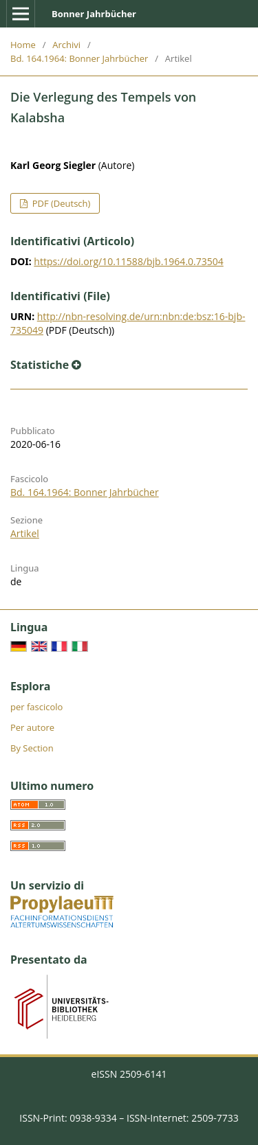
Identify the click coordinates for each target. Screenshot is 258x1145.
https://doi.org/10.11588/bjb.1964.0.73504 (128, 261)
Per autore (32, 727)
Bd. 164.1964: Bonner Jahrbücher (79, 58)
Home (23, 44)
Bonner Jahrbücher (94, 14)
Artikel (24, 533)
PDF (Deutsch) (60, 203)
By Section (32, 748)
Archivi (66, 44)
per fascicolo (36, 707)
